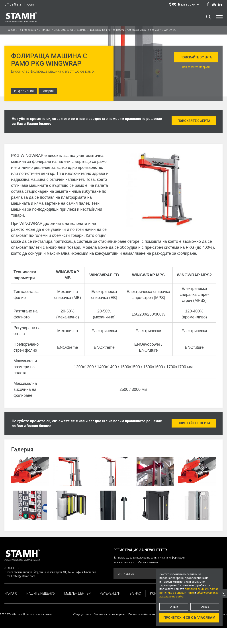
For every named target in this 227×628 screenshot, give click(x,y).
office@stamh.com (19, 4)
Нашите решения (28, 30)
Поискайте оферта (196, 57)
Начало (11, 30)
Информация (24, 91)
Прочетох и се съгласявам (189, 618)
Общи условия (82, 614)
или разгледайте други (196, 67)
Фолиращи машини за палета (107, 30)
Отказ (205, 606)
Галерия (48, 91)
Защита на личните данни (109, 614)
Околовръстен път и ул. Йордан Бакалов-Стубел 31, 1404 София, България (50, 572)
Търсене (208, 17)
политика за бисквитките (176, 592)
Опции (174, 606)
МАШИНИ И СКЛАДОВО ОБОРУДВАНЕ (64, 30)
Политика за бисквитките (143, 614)
